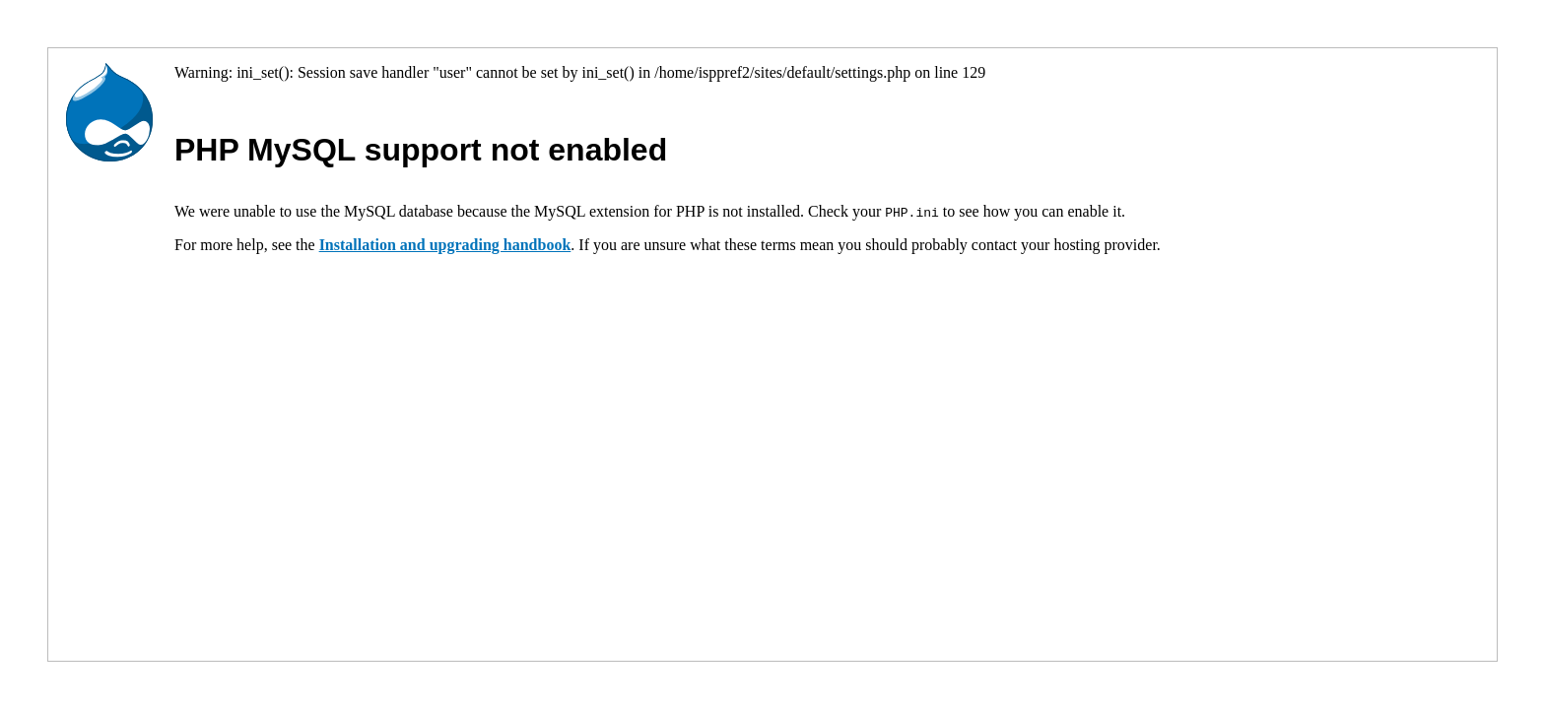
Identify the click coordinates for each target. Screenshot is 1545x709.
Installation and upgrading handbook (445, 244)
